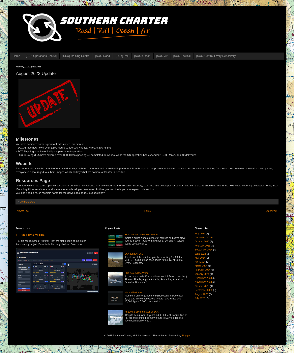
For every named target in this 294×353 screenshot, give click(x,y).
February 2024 (202, 270)
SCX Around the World (137, 273)
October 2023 (202, 286)
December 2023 (203, 278)
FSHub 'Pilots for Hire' (30, 235)
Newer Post (23, 211)
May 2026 (200, 233)
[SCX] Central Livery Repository (216, 56)
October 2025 (202, 241)
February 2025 (202, 245)
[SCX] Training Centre (75, 56)
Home (16, 56)
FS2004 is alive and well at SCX (142, 311)
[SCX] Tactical (182, 56)
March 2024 (201, 266)
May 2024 (200, 257)
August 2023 (201, 294)
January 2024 (202, 274)
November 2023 (203, 282)
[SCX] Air (162, 56)
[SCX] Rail (122, 56)
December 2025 (203, 237)
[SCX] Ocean (142, 56)
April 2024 (200, 261)
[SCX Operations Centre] (41, 56)
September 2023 (204, 290)
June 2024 (200, 253)
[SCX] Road (102, 56)
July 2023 (200, 298)
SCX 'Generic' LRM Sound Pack (142, 234)
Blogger (186, 335)
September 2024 (204, 249)
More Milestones (133, 292)
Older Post (271, 211)
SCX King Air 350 (134, 253)
